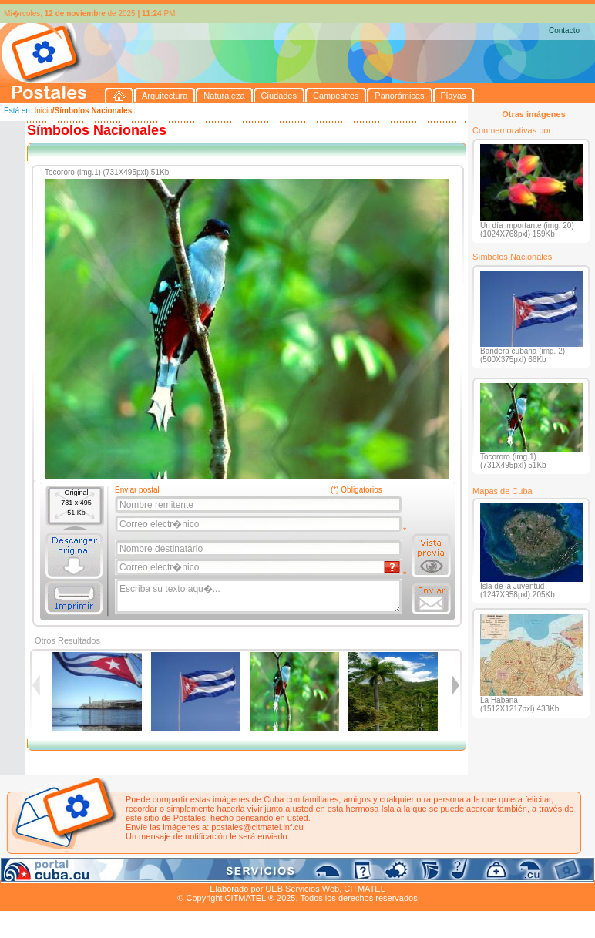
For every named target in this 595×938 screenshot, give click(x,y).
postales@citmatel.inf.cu (257, 827)
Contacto (564, 30)
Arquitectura (49, 871)
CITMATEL (364, 888)
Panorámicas (247, 871)
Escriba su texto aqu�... (259, 596)
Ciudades (145, 871)
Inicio (43, 110)
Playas (291, 871)
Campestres (192, 871)
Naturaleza (99, 871)
